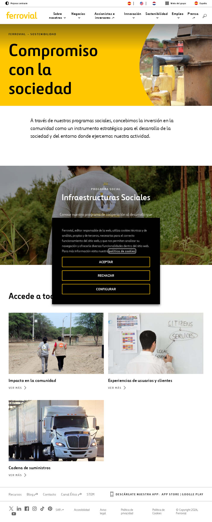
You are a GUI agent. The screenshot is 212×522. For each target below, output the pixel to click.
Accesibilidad (82, 510)
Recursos (15, 494)
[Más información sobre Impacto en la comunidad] (56, 388)
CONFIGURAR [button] (106, 289)
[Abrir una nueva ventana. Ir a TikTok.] (42, 509)
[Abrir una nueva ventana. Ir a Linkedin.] (19, 509)
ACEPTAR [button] (106, 262)
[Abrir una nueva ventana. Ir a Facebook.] (26, 509)
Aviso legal (103, 511)
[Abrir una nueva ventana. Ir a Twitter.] (11, 509)
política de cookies (122, 251)
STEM (91, 494)
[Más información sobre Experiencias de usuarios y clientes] (155, 388)
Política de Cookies (158, 511)
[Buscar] (205, 15)
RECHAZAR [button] (106, 275)
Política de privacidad (127, 511)
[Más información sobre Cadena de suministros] (56, 476)
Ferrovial (17, 34)
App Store (170, 494)
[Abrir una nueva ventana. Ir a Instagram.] (34, 509)
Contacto (49, 494)
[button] (57, 15)
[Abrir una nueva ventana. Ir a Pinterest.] (50, 509)
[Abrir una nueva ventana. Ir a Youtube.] (13, 514)
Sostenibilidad (43, 34)
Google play (192, 494)
